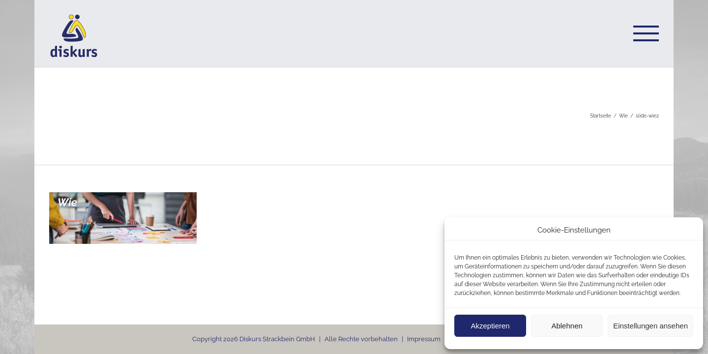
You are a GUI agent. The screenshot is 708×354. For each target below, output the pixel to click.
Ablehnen (566, 326)
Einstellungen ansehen (650, 326)
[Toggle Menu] (646, 33)
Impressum (424, 339)
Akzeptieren (490, 326)
